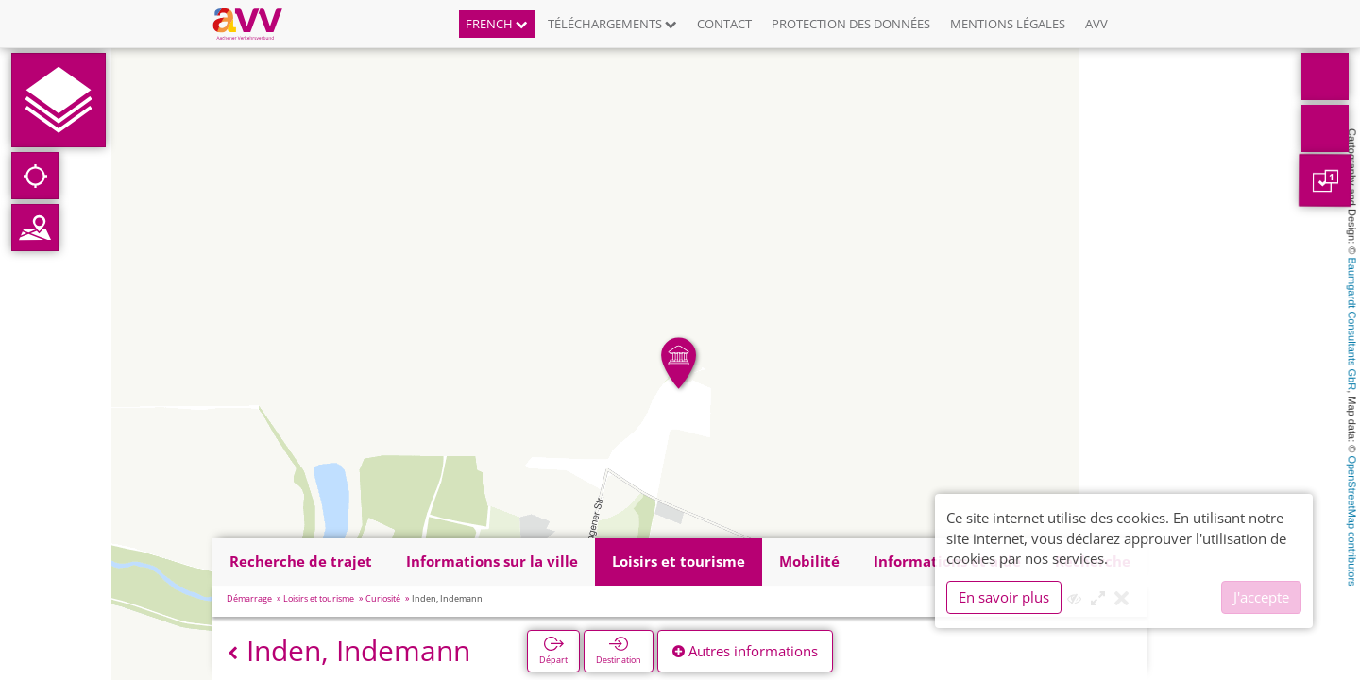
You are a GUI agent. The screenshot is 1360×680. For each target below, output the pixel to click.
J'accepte (1261, 596)
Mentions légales (1007, 23)
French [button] (497, 23)
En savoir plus (1004, 596)
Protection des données (851, 23)
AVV (1096, 23)
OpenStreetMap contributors (1352, 520)
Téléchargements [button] (612, 23)
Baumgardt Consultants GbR (1352, 324)
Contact (724, 23)
